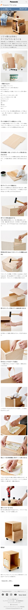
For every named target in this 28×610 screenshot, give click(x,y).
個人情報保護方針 (19, 600)
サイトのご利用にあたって (13, 599)
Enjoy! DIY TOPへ (7, 580)
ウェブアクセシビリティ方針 (8, 600)
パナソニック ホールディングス (14, 602)
